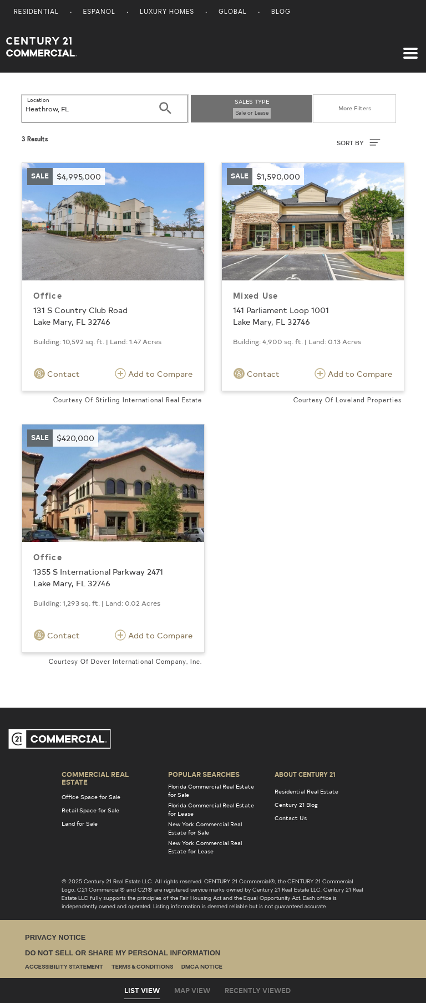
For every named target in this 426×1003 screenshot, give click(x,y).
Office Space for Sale (91, 797)
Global (233, 12)
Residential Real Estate (306, 791)
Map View (192, 990)
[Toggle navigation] (410, 48)
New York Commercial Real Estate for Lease (205, 847)
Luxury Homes (167, 12)
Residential (36, 12)
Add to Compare (153, 373)
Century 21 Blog (296, 804)
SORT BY (359, 142)
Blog (281, 12)
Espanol (99, 12)
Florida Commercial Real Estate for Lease (211, 809)
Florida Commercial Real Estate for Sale (211, 790)
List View (142, 990)
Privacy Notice (55, 937)
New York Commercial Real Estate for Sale (205, 828)
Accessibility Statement (64, 967)
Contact (57, 373)
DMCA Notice (201, 967)
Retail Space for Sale (90, 810)
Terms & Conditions (142, 967)
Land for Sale (80, 823)
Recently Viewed (258, 990)
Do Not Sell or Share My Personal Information (122, 953)
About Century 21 (305, 774)
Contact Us (291, 818)
